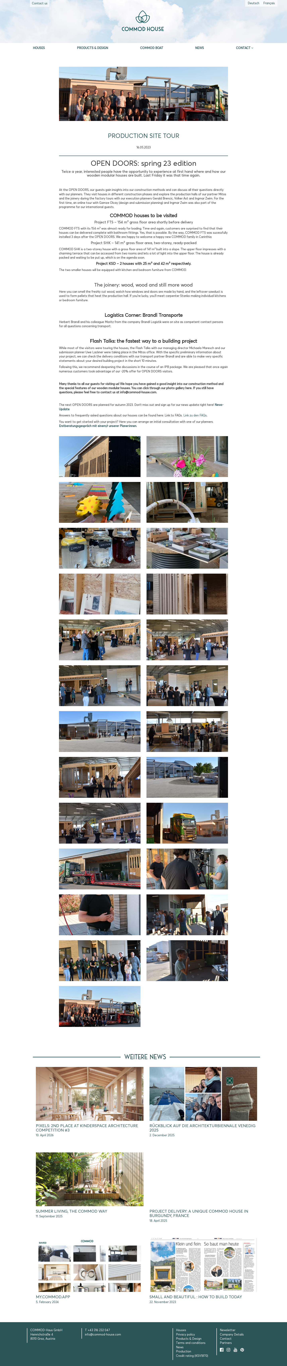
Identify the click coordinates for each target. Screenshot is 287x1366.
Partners (226, 1342)
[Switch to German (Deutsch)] (253, 3)
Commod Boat (151, 48)
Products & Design (92, 48)
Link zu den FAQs (195, 415)
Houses (39, 48)
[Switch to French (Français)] (269, 3)
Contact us (39, 3)
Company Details (232, 1334)
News (199, 48)
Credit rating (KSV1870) (192, 1355)
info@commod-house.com (103, 1334)
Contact (243, 48)
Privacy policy (185, 1334)
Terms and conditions (190, 1342)
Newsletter (227, 1330)
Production (183, 1351)
